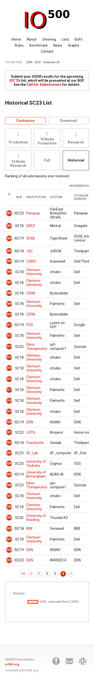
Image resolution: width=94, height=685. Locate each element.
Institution (36, 197)
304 (9, 251)
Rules (19, 45)
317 (9, 390)
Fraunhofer (35, 443)
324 (9, 463)
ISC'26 (15, 81)
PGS (29, 325)
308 (9, 293)
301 (9, 213)
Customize (25, 121)
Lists (65, 39)
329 (9, 517)
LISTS (29, 62)
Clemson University (34, 272)
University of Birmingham (36, 474)
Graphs (73, 45)
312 (9, 335)
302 (9, 225)
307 (9, 282)
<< (23, 573)
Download (68, 121)
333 (9, 560)
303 (9, 238)
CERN (30, 293)
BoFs (78, 39)
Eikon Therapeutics (36, 346)
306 (9, 271)
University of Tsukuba (36, 464)
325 (9, 474)
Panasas (33, 213)
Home (16, 39)
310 (9, 314)
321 (9, 432)
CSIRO (31, 261)
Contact (47, 51)
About (32, 39)
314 (9, 357)
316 (9, 379)
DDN (29, 422)
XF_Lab (32, 453)
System (56, 197)
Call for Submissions (44, 85)
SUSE (30, 238)
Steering (49, 39)
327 (9, 496)
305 (9, 261)
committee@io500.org (21, 670)
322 (9, 442)
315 (9, 368)
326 (9, 485)
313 (9, 346)
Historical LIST (51, 62)
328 (9, 506)
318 (9, 400)
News (57, 45)
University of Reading (36, 518)
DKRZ (30, 226)
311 (9, 325)
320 (9, 422)
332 (9, 550)
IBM (29, 528)
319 (9, 411)
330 (9, 528)
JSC (29, 251)
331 (9, 539)
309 (9, 304)
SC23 (38, 62)
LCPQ (30, 432)
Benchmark (38, 45)
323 (9, 452)
